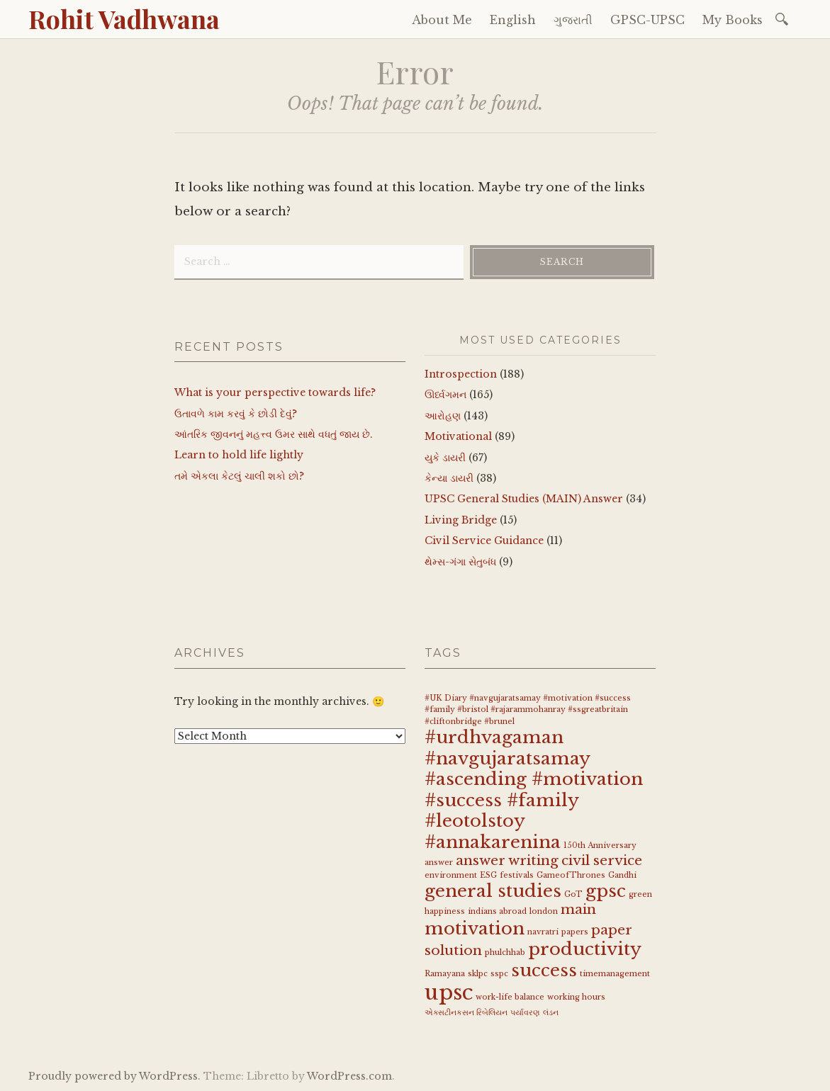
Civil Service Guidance (484, 540)
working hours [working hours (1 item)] (576, 997)
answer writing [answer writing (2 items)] (507, 860)
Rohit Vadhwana (124, 18)
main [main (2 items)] (578, 909)
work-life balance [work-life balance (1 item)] (510, 997)
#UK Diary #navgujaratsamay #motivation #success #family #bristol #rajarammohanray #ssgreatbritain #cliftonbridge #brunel (528, 710)
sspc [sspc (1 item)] (499, 973)
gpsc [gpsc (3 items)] (605, 891)
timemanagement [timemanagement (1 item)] (615, 973)
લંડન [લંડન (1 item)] (551, 1012)
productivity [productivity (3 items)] (584, 949)
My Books (732, 20)
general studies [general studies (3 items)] (493, 891)
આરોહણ (443, 415)
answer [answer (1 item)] (439, 862)
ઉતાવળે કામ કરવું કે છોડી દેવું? (235, 413)
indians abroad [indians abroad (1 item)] (497, 911)
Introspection (461, 374)
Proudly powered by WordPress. (114, 1076)
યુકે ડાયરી (445, 457)
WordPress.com (349, 1076)
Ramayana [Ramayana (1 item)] (445, 973)
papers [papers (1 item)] (574, 932)
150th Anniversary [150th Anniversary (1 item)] (599, 845)
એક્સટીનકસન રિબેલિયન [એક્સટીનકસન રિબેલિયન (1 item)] (466, 1012)
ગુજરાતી (573, 20)
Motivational (458, 436)
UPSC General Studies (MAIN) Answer (524, 498)
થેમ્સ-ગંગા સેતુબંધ (460, 561)
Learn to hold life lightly (238, 454)
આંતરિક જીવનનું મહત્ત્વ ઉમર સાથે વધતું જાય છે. (273, 434)
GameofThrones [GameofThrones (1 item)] (571, 875)
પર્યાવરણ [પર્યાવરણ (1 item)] (525, 1012)
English (513, 20)
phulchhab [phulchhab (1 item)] (505, 952)
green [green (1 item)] (640, 894)
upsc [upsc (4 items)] (449, 992)
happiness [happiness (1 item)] (445, 911)
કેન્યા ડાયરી (449, 478)
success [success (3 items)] (544, 970)
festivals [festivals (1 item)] (517, 875)
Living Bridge (461, 520)
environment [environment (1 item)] (451, 875)
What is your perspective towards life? (275, 392)
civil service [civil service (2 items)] (601, 860)
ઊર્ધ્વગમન (445, 394)
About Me (442, 20)
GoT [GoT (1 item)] (573, 894)
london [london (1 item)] (543, 911)
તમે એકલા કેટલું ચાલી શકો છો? (239, 476)
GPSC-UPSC (647, 20)
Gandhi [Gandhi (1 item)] (622, 875)
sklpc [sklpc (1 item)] (478, 973)
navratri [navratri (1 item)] (543, 932)
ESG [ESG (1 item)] (488, 875)
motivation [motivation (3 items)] (475, 928)
